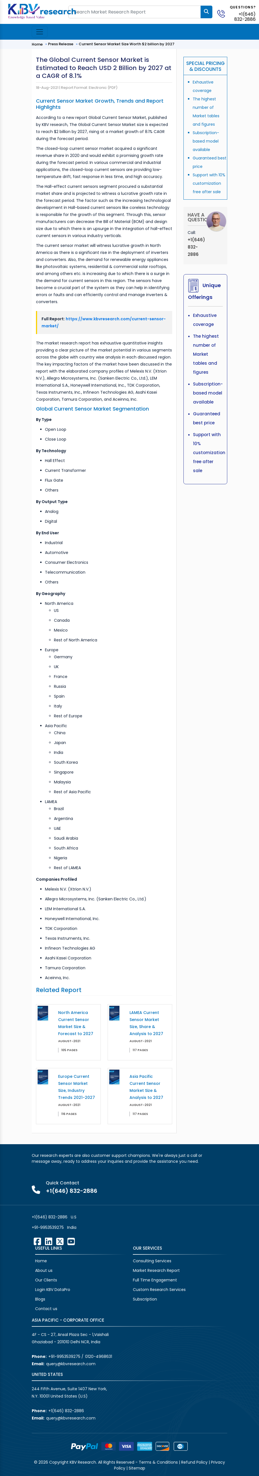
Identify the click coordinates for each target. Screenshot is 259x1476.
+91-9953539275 (48, 1227)
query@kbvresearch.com (71, 1364)
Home (37, 44)
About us (44, 1270)
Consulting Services (152, 1261)
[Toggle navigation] (39, 31)
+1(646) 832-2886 (245, 16)
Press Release (60, 44)
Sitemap (137, 1468)
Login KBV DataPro (52, 1290)
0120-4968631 (98, 1356)
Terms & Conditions (158, 1462)
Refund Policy (194, 1462)
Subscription (145, 1299)
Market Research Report (156, 1270)
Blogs (40, 1299)
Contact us (46, 1309)
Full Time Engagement (155, 1280)
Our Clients (46, 1280)
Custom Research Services (159, 1290)
